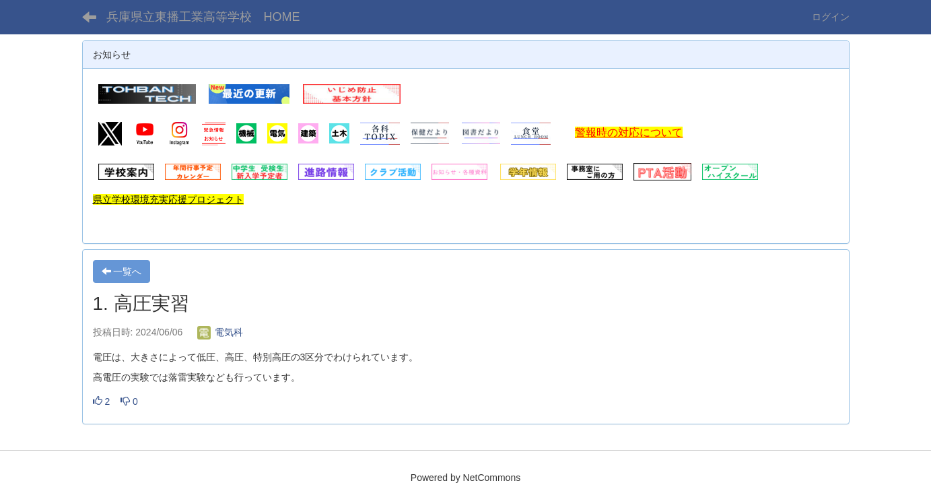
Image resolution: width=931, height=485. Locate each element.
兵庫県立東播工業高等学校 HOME (203, 17)
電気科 (220, 332)
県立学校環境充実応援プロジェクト (168, 199)
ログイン (831, 16)
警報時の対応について (629, 132)
